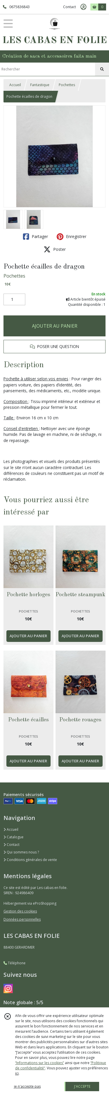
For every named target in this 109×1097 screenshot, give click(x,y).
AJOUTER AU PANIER (54, 326)
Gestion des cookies (20, 911)
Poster (55, 249)
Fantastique (39, 84)
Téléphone (14, 963)
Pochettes (67, 84)
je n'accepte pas (27, 1086)
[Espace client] (83, 7)
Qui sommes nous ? (21, 852)
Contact (69, 6)
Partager (35, 236)
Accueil (15, 84)
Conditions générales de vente (30, 859)
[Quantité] (14, 299)
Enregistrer (71, 236)
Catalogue (13, 837)
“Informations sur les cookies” (39, 1062)
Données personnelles (22, 919)
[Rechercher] (102, 69)
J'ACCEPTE (82, 1086)
